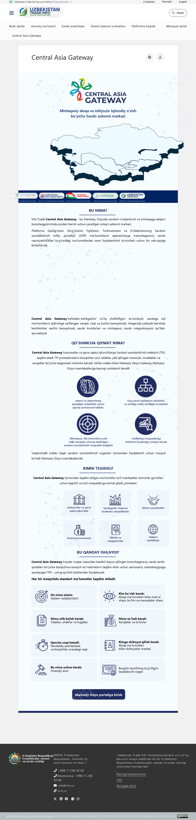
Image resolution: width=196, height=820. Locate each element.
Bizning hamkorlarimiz (131, 774)
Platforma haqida (143, 26)
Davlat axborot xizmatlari (108, 26)
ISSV (119, 780)
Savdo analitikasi (73, 26)
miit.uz (62, 791)
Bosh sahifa (17, 26)
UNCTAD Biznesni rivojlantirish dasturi (29, 815)
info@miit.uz (65, 785)
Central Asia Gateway (26, 35)
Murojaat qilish (176, 26)
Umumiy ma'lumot (43, 26)
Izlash (178, 13)
